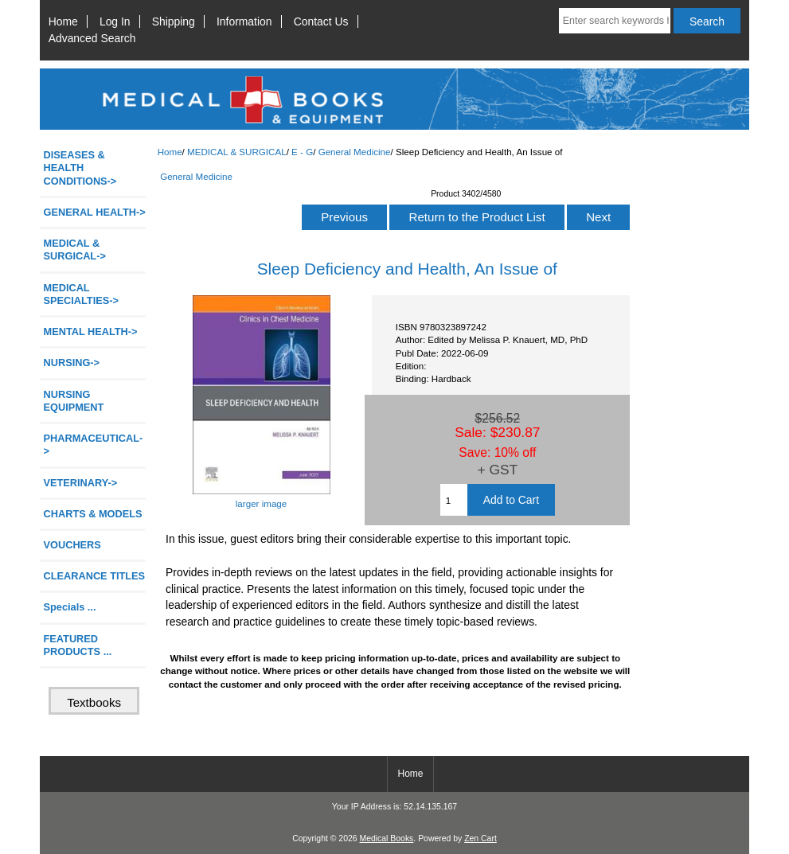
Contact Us (321, 21)
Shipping (173, 21)
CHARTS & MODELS (93, 514)
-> (75, 249)
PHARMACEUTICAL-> (93, 444)
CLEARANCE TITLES (95, 576)
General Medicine (354, 151)
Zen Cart (480, 838)
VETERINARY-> (81, 483)
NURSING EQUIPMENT (74, 400)
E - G (302, 151)
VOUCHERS (72, 545)
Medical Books (386, 838)
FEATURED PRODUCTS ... (78, 645)
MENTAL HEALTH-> (91, 331)
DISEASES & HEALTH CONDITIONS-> (80, 167)
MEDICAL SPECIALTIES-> (81, 294)
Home (63, 21)
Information (244, 21)
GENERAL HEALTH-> (95, 212)
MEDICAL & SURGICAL (237, 151)
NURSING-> (72, 363)
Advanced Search (92, 38)
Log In (115, 21)
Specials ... (70, 607)
